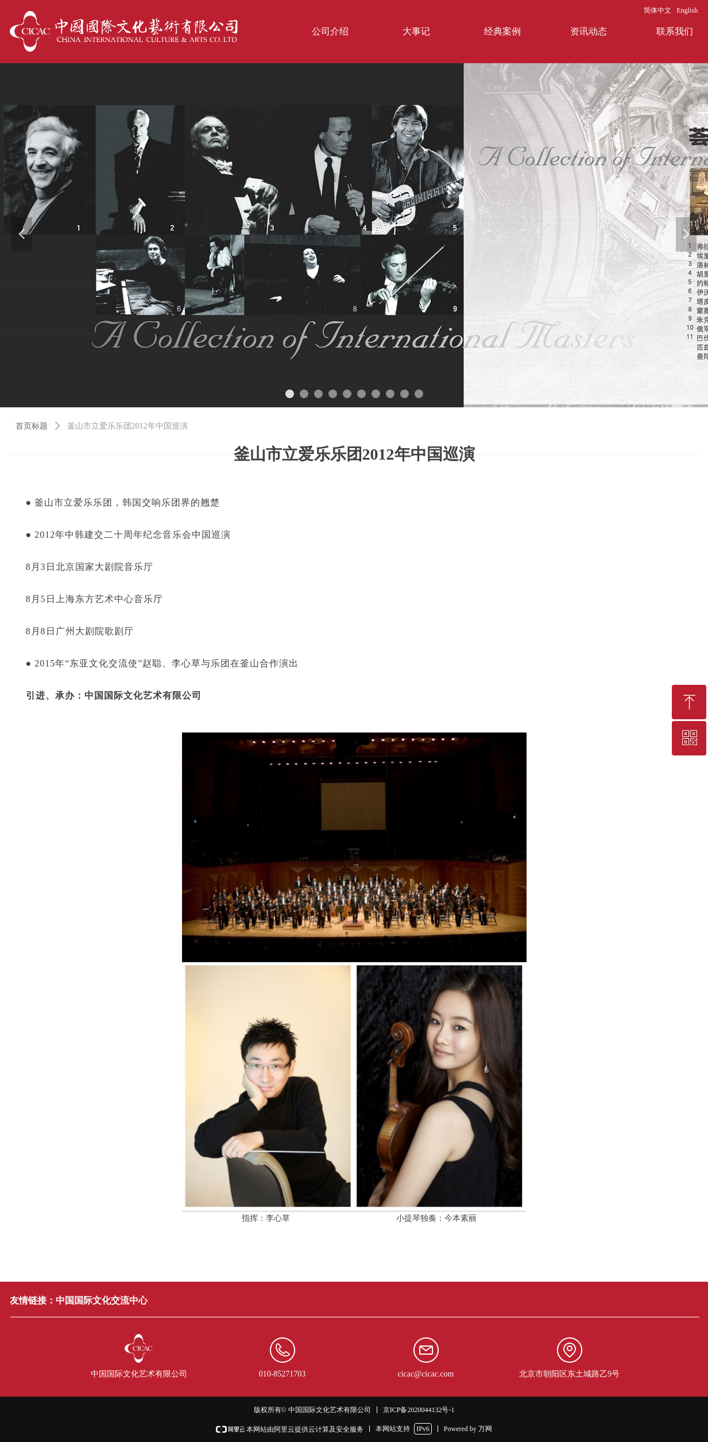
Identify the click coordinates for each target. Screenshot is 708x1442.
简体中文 (657, 10)
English (687, 10)
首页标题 (32, 426)
